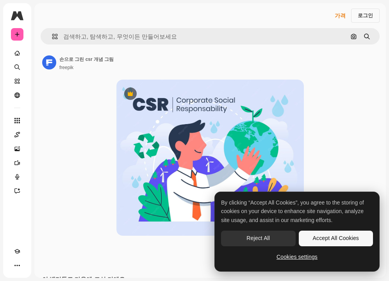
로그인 (365, 15)
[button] (51, 36)
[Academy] (17, 251)
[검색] (17, 67)
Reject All (258, 238)
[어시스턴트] (17, 191)
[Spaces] (17, 134)
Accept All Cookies (336, 238)
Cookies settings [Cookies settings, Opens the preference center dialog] (297, 257)
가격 (340, 15)
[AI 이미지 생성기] (17, 148)
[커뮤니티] (17, 95)
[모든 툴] (17, 120)
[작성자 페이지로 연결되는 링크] (49, 62)
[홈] (17, 53)
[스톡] (17, 81)
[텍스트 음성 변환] (17, 177)
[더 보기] (17, 265)
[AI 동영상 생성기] (17, 163)
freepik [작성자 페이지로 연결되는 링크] (66, 67)
